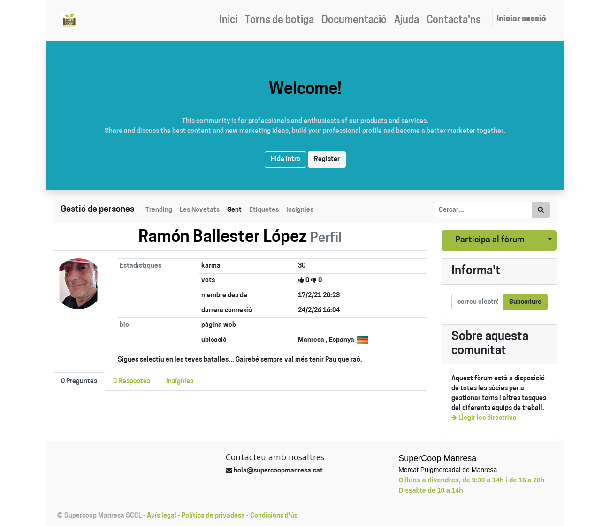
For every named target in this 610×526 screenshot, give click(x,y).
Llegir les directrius (483, 418)
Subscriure (525, 302)
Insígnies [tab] (179, 381)
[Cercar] (541, 210)
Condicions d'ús (273, 515)
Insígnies (299, 210)
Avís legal (161, 515)
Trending (158, 210)
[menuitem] (228, 20)
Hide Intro (285, 159)
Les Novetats (200, 210)
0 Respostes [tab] (131, 381)
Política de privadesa (213, 515)
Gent (234, 210)
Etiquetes (264, 210)
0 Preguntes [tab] (79, 381)
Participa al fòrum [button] (489, 240)
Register (327, 159)
